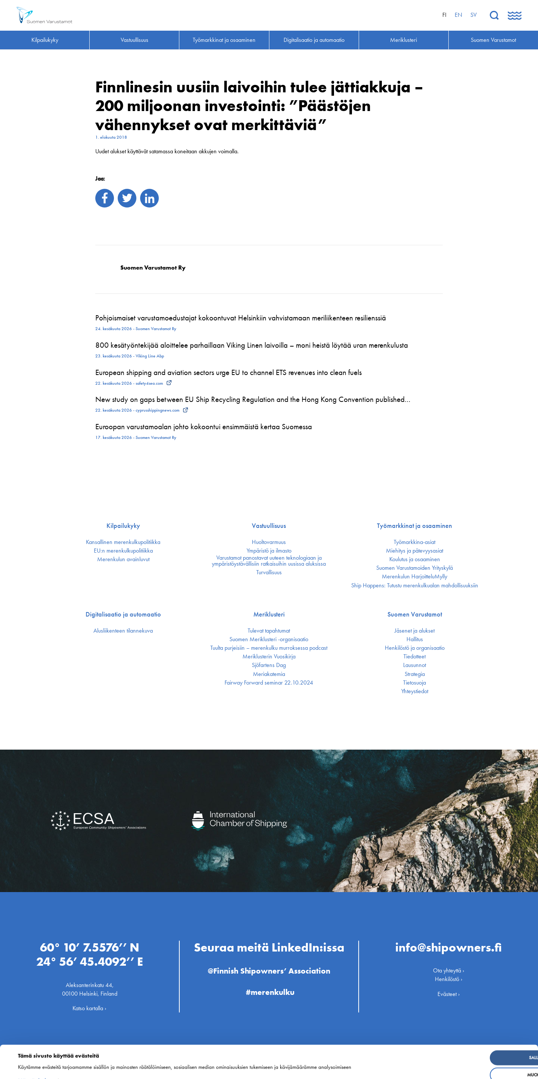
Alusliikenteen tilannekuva (123, 631)
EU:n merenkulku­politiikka (123, 551)
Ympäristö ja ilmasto (269, 551)
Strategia (415, 674)
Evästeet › (448, 991)
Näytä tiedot (34, 1068)
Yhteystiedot (414, 691)
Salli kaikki (477, 1045)
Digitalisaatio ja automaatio (123, 614)
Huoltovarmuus (269, 542)
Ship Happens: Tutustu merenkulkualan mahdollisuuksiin (414, 585)
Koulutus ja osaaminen (414, 559)
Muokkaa (477, 1062)
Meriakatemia (269, 674)
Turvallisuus (269, 572)
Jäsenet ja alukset (415, 631)
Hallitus (414, 639)
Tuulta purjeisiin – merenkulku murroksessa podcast (268, 648)
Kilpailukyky (123, 525)
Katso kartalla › (89, 1005)
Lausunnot (414, 665)
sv (473, 15)
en (458, 15)
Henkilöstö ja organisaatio (415, 648)
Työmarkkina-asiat (414, 542)
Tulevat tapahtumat (269, 631)
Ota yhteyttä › (448, 968)
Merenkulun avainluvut (123, 559)
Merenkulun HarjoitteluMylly (414, 577)
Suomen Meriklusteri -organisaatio (268, 639)
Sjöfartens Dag (269, 665)
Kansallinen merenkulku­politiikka (123, 542)
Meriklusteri (269, 614)
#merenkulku (270, 989)
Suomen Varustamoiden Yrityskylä (414, 568)
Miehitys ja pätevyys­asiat (414, 551)
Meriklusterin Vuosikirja (269, 657)
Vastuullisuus (269, 525)
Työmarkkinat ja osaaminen (414, 525)
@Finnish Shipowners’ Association (269, 968)
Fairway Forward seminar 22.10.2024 (269, 683)
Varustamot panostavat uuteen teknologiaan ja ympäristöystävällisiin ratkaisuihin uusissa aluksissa (269, 561)
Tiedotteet (415, 657)
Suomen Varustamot (414, 614)
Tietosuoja (414, 683)
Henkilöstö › (449, 977)
